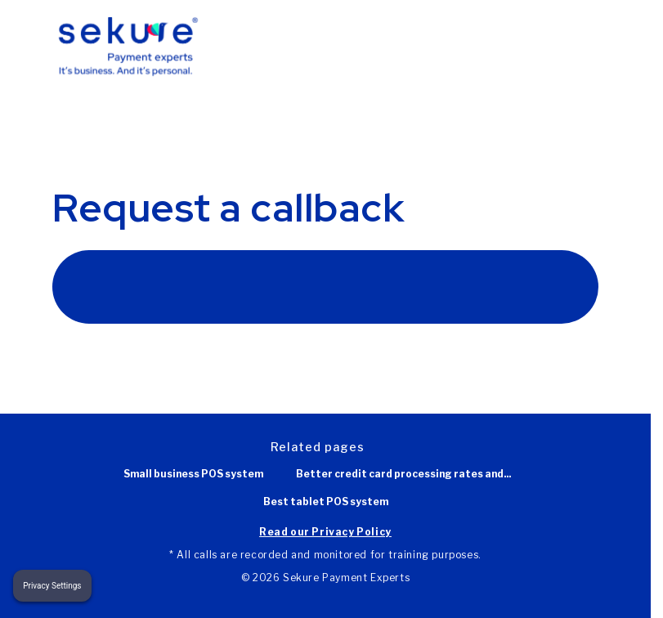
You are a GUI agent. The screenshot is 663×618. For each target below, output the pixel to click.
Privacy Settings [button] (52, 585)
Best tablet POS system (325, 502)
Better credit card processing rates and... (403, 474)
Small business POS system (193, 474)
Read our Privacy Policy (325, 532)
